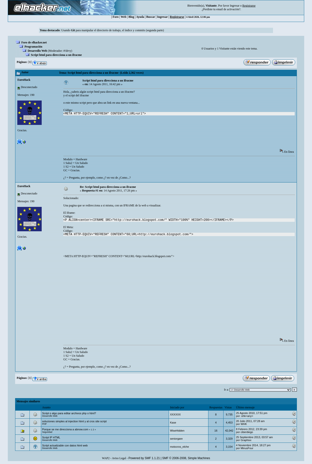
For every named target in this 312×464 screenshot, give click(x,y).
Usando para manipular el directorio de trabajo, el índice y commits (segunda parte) (112, 30)
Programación (33, 46)
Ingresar (234, 5)
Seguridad (47, 432)
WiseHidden (177, 430)
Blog (131, 17)
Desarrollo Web (37, 50)
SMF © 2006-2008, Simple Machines (186, 458)
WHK (244, 424)
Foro (115, 17)
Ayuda (140, 17)
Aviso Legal (119, 458)
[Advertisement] (152, 134)
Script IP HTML (51, 437)
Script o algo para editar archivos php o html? (69, 413)
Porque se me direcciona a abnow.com (65, 429)
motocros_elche (179, 446)
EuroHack (23, 79)
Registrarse (177, 17)
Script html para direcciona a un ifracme (56, 55)
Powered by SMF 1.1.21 (144, 458)
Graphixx (246, 440)
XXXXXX (175, 414)
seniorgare (176, 438)
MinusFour (247, 448)
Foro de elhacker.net (34, 42)
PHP (44, 424)
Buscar (150, 17)
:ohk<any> (247, 415)
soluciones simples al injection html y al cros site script (74, 421)
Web (123, 17)
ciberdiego (247, 432)
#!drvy (67, 50)
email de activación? (228, 9)
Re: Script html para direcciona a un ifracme (108, 187)
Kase (173, 422)
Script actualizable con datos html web (65, 445)
